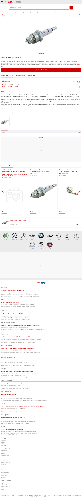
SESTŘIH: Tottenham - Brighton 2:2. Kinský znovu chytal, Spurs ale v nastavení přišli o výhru (19, 433)
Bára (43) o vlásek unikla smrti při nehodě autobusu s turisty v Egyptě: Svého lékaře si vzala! (19, 387)
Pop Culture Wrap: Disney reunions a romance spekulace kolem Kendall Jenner (16, 398)
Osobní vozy (3, 443)
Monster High (3, 464)
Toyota (76, 236)
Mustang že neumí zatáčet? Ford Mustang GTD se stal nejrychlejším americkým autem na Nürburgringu (21, 339)
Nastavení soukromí (40, 496)
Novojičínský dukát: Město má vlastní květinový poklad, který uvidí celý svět (15, 388)
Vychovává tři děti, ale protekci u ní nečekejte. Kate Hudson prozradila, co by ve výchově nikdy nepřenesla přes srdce (24, 329)
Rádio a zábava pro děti (5, 486)
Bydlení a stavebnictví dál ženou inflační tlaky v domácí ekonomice (14, 362)
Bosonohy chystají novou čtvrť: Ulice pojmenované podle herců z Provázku (15, 316)
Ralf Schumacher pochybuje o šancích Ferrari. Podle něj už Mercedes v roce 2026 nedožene (19, 340)
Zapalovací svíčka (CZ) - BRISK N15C (39, 171)
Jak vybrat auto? (4, 456)
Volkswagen (14, 236)
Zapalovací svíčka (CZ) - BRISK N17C (11, 57)
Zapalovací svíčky (50, 12)
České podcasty (4, 484)
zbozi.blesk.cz (3, 447)
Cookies (34, 496)
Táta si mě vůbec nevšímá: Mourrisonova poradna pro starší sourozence (15, 423)
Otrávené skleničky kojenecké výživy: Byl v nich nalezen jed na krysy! (14, 293)
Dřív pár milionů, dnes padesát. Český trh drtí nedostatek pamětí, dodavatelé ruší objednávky (19, 350)
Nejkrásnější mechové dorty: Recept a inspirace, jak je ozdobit (13, 375)
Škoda (6, 236)
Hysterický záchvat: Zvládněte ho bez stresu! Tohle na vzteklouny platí (14, 327)
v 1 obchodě (4, 213)
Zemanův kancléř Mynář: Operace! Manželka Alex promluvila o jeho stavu (15, 319)
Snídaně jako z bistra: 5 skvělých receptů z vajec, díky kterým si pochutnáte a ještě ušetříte (18, 373)
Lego (2, 467)
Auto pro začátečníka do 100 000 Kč (8, 451)
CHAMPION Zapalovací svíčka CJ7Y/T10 (69, 171)
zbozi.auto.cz (4, 12)
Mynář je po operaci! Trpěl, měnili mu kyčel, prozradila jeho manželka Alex (15, 434)
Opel (58, 236)
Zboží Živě (3, 442)
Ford (32, 236)
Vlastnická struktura (49, 496)
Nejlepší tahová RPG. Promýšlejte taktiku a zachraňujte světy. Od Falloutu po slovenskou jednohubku (20, 352)
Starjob (2, 483)
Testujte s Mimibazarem (5, 462)
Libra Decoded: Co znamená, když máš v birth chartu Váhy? (12, 396)
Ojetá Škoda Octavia (5, 455)
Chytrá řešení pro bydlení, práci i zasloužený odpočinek (11, 411)
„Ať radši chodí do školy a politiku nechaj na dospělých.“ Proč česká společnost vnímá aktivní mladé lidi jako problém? (24, 400)
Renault (67, 236)
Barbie (2, 465)
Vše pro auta (12, 12)
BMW (41, 236)
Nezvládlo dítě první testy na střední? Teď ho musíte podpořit (13, 408)
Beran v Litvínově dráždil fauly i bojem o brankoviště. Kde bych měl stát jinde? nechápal (18, 306)
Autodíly (18, 12)
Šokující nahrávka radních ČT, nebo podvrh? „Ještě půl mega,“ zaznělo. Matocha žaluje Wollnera (20, 296)
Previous (2, 191)
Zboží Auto (3, 453)
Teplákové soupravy (5, 472)
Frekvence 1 (3, 487)
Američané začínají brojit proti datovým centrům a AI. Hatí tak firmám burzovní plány (17, 365)
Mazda (32, 245)
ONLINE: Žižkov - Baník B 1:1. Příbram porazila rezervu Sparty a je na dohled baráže (17, 304)
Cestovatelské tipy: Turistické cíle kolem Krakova (10, 385)
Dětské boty (3, 474)
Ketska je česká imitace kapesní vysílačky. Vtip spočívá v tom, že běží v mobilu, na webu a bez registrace (21, 354)
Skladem (78, 82)
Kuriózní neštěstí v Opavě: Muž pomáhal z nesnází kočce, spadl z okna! (15, 317)
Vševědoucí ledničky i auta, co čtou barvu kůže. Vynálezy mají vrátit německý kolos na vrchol (19, 363)
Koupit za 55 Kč (41, 70)
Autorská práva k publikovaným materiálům (37, 495)
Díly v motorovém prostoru (28, 12)
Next (79, 191)
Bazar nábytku (3, 477)
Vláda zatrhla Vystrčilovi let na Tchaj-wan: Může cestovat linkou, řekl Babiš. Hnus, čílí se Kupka (19, 294)
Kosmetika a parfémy (5, 470)
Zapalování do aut (40, 12)
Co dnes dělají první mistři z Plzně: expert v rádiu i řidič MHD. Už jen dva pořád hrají (17, 307)
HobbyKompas (4, 450)
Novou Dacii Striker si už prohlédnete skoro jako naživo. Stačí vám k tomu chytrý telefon (18, 342)
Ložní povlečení (4, 475)
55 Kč (77, 87)
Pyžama (2, 469)
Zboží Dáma (3, 445)
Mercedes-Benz (23, 236)
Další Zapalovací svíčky (7, 169)
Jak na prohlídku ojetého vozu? (7, 448)
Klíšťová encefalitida (5, 410)
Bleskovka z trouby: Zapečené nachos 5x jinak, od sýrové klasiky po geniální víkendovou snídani (20, 377)
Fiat (50, 245)
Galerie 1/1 (41, 53)
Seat (41, 245)
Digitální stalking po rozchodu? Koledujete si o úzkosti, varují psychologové (15, 330)
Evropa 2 (2, 489)
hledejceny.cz (3, 440)
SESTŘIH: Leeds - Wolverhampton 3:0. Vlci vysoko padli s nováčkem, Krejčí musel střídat (18, 431)
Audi (50, 236)
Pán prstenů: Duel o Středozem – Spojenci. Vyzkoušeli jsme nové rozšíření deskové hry (18, 421)
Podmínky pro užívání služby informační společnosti (57, 495)
